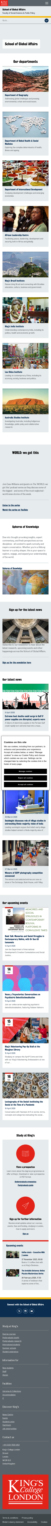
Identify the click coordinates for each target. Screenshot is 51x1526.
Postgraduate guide (25, 1185)
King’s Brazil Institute (15, 280)
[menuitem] (25, 1334)
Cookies (44, 1522)
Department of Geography (16, 95)
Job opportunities (9, 1429)
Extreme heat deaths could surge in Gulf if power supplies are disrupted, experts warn (25, 718)
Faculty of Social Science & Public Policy (18, 13)
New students (7, 1368)
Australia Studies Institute (17, 417)
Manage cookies (25, 771)
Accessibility (32, 1522)
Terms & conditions (10, 1518)
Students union (8, 1422)
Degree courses (9, 1334)
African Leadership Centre (16, 235)
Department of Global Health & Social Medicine (21, 142)
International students (11, 1345)
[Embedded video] (25, 470)
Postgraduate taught (10, 1338)
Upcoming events (14, 1245)
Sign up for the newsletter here (16, 662)
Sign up (25, 1233)
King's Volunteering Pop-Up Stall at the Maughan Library (22, 1048)
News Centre (7, 1415)
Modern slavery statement (13, 1522)
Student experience (10, 1352)
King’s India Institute (14, 326)
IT (3, 1398)
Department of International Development (23, 189)
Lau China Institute (13, 372)
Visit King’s (6, 1425)
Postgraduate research (11, 1341)
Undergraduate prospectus (25, 1181)
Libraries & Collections (11, 1391)
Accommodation (9, 1395)
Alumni (5, 1375)
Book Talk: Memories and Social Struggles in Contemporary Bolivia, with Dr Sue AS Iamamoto (24, 939)
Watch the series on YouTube (15, 509)
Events (5, 1418)
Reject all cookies (25, 778)
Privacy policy (27, 1518)
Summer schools (9, 1348)
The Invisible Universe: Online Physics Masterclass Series (33, 1272)
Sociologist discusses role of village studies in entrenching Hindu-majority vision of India (25, 822)
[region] (25, 763)
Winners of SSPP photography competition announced (24, 874)
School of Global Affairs (14, 9)
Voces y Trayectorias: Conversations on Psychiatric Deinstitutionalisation (22, 996)
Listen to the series (11, 505)
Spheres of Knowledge (12, 568)
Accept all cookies (25, 784)
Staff (4, 1372)
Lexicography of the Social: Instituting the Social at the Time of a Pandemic (24, 1103)
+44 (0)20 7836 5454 (11, 1445)
